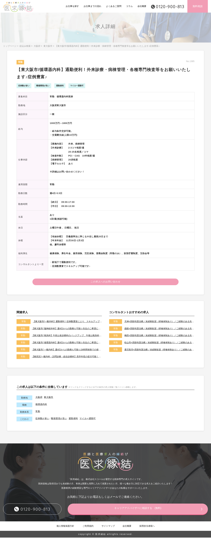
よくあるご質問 (113, 6)
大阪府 (37, 46)
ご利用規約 (88, 527)
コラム (129, 6)
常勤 (37, 412)
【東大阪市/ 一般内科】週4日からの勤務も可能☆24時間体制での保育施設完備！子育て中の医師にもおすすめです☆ (67, 351)
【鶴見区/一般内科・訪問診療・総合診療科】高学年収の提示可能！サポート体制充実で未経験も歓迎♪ (67, 358)
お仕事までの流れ (92, 6)
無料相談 (198, 6)
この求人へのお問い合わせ (105, 282)
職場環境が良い (59, 419)
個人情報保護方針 (65, 527)
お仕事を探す (72, 6)
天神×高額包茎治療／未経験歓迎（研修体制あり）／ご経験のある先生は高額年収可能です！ (159, 323)
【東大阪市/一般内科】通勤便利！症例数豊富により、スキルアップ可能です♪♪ (67, 323)
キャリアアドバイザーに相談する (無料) (147, 510)
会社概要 (141, 6)
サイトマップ (108, 527)
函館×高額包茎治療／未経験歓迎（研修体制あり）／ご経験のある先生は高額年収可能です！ (159, 329)
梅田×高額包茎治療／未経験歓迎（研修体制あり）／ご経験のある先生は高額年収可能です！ (159, 337)
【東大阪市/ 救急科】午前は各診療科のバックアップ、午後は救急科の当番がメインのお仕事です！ (67, 337)
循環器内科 (41, 405)
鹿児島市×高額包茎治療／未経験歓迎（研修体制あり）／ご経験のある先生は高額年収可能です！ (159, 351)
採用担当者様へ (147, 527)
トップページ (9, 46)
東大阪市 (47, 46)
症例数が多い (42, 419)
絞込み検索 (25, 46)
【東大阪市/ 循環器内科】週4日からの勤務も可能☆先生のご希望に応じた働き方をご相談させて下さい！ (67, 344)
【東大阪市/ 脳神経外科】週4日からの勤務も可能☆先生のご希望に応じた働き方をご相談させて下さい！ (67, 329)
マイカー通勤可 (88, 419)
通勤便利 (73, 419)
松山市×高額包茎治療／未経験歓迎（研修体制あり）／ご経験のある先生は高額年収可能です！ (159, 344)
